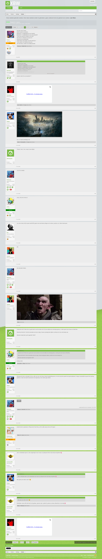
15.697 (13, 389)
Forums (15, 7)
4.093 (13, 259)
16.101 (13, 236)
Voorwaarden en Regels (87, 557)
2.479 (13, 162)
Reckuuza (19, 46)
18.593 (13, 212)
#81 (95, 57)
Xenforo (16, 555)
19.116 (13, 45)
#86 (95, 193)
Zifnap (8, 121)
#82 (95, 81)
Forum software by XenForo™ (16, 557)
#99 (95, 514)
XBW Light (8, 555)
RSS (95, 555)
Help (81, 555)
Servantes (9, 95)
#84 (95, 145)
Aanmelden (92, 1)
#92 (95, 346)
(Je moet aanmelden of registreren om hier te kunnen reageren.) (85, 542)
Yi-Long (28, 142)
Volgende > (36, 27)
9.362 (13, 98)
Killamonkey (9, 436)
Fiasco (8, 39)
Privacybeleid (94, 557)
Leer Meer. (73, 18)
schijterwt (18, 409)
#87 (95, 219)
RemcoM (9, 70)
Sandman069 (9, 461)
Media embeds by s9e (30, 557)
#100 (95, 538)
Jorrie (22, 23)
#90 (95, 291)
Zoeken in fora (11, 10)
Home (85, 555)
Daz (7, 232)
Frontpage (9, 7)
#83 (95, 108)
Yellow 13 (19, 142)
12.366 (13, 184)
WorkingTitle (23, 142)
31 (32, 27)
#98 (95, 493)
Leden (21, 7)
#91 (95, 325)
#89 (95, 264)
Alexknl (8, 256)
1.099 (13, 465)
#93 (95, 372)
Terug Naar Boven (90, 555)
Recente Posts (19, 10)
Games (13, 23)
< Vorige (14, 27)
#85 (95, 166)
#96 (95, 448)
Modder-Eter (24, 46)
